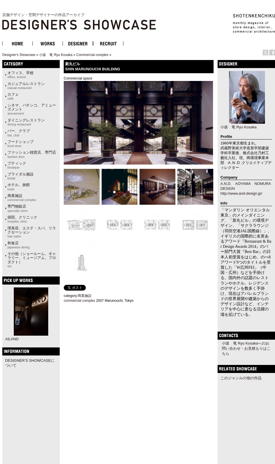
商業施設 (21, 198)
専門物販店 (17, 208)
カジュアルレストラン (26, 86)
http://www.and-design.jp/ (241, 193)
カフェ (13, 96)
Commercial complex (92, 55)
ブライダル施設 (20, 176)
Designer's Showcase (18, 55)
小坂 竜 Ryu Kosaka (55, 55)
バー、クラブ (18, 133)
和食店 (18, 245)
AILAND (12, 339)
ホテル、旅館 (18, 187)
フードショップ (20, 144)
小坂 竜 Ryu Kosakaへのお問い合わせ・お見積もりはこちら (246, 348)
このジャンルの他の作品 (241, 378)
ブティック (16, 165)
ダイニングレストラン (26, 122)
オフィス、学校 (20, 75)
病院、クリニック (22, 219)
